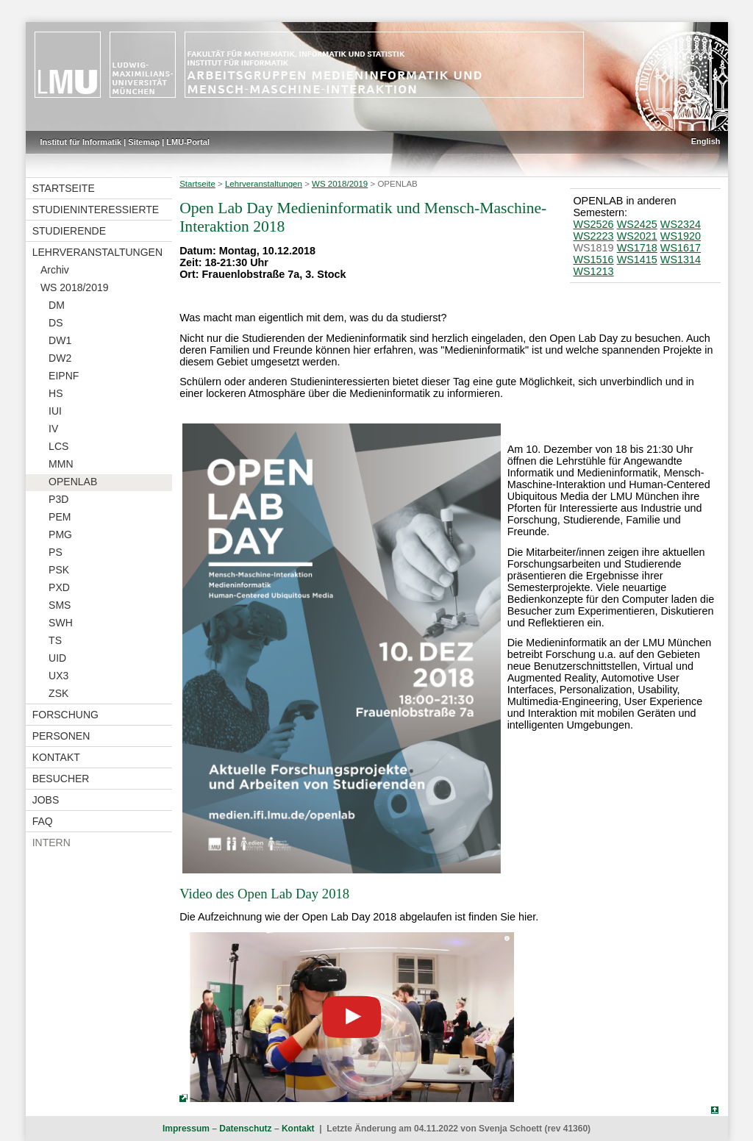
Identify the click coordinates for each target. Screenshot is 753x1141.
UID (57, 658)
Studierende (69, 231)
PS (56, 552)
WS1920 (680, 236)
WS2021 (637, 236)
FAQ (42, 821)
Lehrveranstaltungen (97, 252)
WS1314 (680, 259)
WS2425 (637, 224)
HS (56, 393)
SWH (61, 623)
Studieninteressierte (95, 209)
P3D (58, 499)
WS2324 (680, 224)
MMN (61, 464)
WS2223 (593, 236)
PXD (59, 587)
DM (57, 305)
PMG (60, 534)
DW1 (60, 340)
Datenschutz (245, 1128)
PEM (60, 517)
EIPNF (64, 376)
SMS (60, 605)
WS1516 (593, 259)
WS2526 (593, 224)
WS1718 (637, 248)
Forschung (65, 714)
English (706, 141)
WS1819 (593, 248)
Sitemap (144, 141)
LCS (58, 446)
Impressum (186, 1128)
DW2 (60, 358)
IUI (55, 411)
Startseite (63, 188)
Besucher (61, 778)
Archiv (54, 270)
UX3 (58, 676)
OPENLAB (73, 481)
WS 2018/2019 (74, 287)
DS (56, 323)
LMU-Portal (188, 141)
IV (53, 428)
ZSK (58, 693)
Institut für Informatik (81, 141)
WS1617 (680, 248)
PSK (59, 570)
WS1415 (637, 259)
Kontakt (56, 757)
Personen (61, 736)
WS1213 (593, 271)
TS (55, 640)
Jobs (46, 800)
